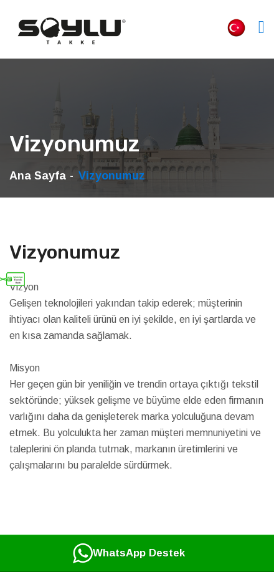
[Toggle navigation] (261, 27)
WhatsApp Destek (129, 553)
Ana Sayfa (37, 175)
